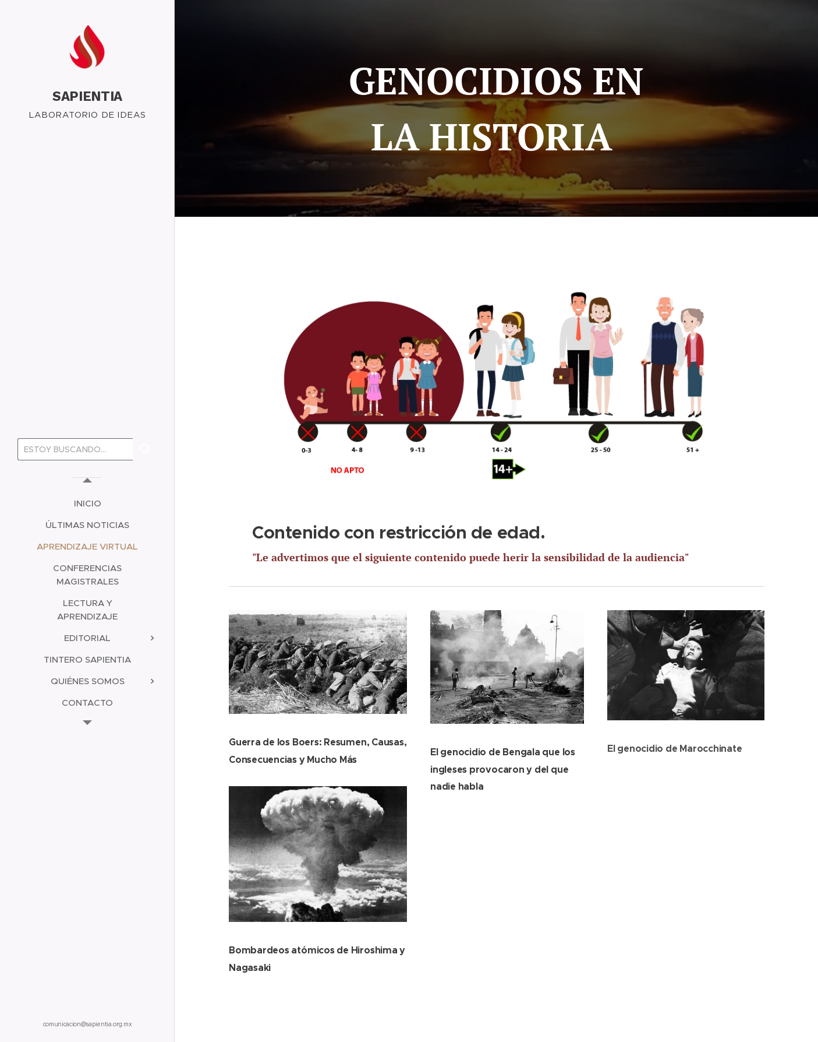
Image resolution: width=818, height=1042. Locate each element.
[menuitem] (87, 503)
